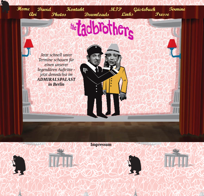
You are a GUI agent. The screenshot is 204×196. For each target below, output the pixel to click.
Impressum (100, 144)
